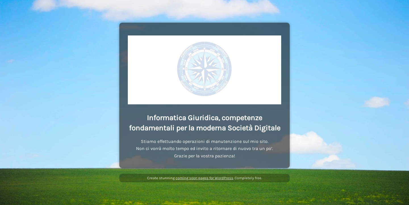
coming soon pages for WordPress (204, 178)
